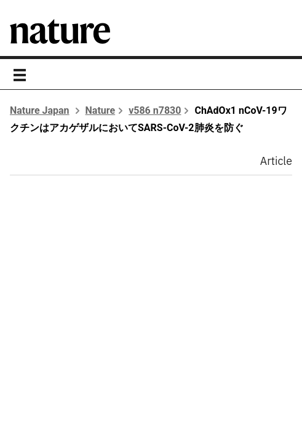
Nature (100, 110)
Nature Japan (40, 110)
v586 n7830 (155, 110)
